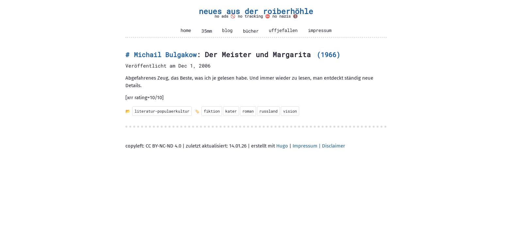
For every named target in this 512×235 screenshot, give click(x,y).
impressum (319, 30)
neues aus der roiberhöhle (256, 11)
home (186, 30)
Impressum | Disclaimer (319, 146)
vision (290, 111)
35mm (206, 31)
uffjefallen (283, 30)
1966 (328, 55)
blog (227, 30)
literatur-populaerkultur (162, 111)
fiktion (212, 111)
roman (248, 111)
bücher (251, 31)
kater (231, 111)
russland (268, 111)
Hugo (282, 146)
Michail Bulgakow (165, 55)
